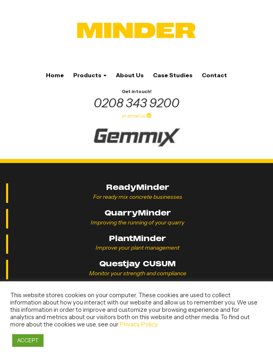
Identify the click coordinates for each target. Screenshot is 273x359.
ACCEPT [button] (28, 340)
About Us (130, 75)
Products (90, 75)
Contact (214, 75)
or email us (136, 116)
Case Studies (172, 75)
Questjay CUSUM (137, 264)
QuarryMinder (138, 213)
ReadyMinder (137, 187)
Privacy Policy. (139, 324)
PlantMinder (137, 238)
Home (55, 75)
